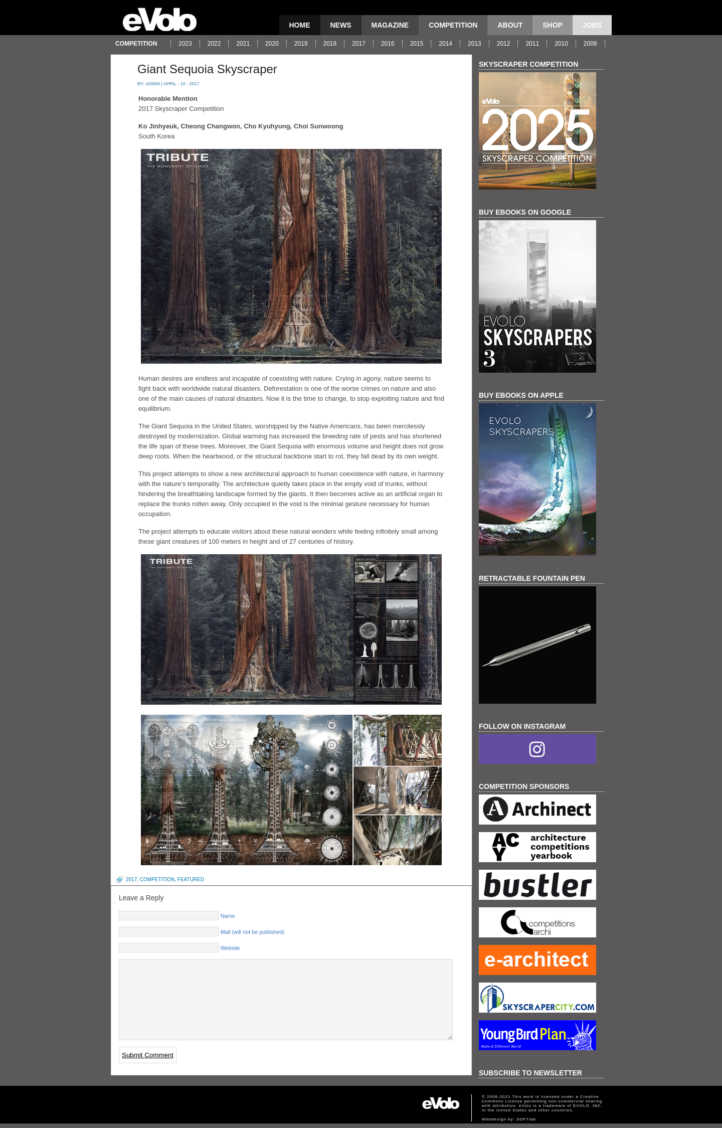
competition (453, 25)
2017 (359, 43)
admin (152, 83)
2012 (503, 43)
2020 (272, 43)
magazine (390, 25)
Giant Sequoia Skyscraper (207, 69)
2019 (301, 43)
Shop (553, 25)
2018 (330, 43)
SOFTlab (526, 1123)
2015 (417, 43)
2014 (445, 43)
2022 (214, 43)
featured (190, 879)
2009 (590, 43)
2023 (185, 43)
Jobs (592, 25)
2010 (561, 43)
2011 (532, 43)
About (509, 25)
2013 (474, 43)
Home (299, 25)
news (340, 25)
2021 (243, 43)
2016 (388, 43)
